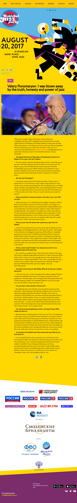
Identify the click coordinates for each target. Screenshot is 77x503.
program (28, 3)
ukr (53, 10)
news (5, 3)
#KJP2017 (71, 3)
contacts (61, 3)
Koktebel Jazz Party (41, 150)
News (10, 80)
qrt (55, 10)
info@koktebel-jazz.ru (9, 495)
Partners (51, 3)
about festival (16, 3)
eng (50, 10)
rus (47, 10)
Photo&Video (39, 3)
